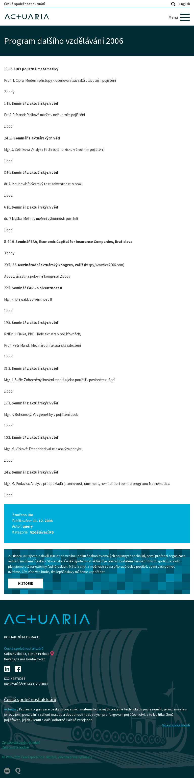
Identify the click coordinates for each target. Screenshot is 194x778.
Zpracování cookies (15, 747)
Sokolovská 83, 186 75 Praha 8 (29, 653)
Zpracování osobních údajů (21, 742)
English (184, 4)
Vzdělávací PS (42, 532)
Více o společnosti (176, 725)
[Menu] (179, 17)
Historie (25, 583)
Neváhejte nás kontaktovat (24, 659)
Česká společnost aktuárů (24, 4)
